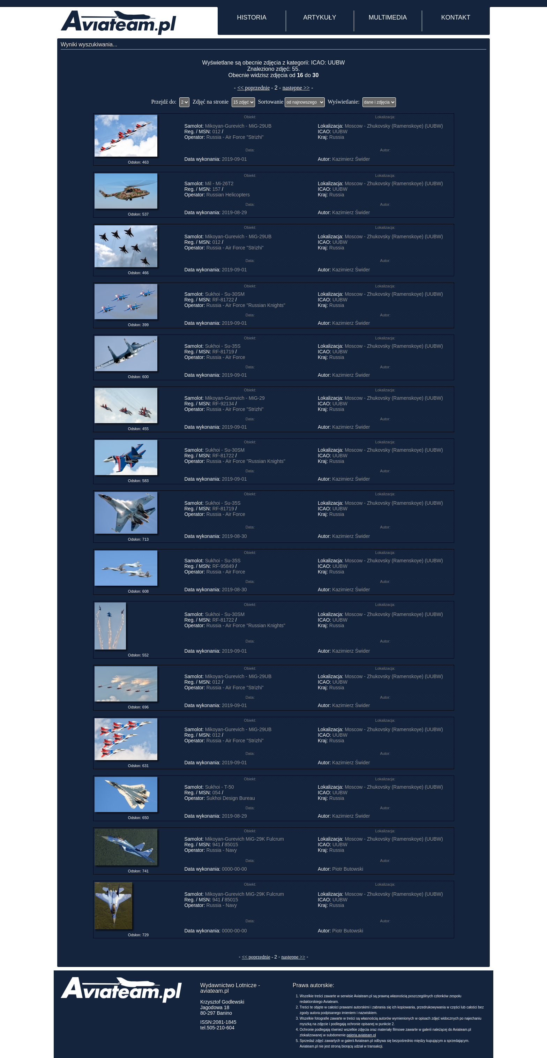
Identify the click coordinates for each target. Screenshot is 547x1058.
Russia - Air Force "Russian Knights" (246, 305)
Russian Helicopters (228, 194)
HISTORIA (252, 17)
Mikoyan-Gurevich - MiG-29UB (238, 126)
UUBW (339, 131)
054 (216, 792)
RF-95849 (223, 566)
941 (216, 844)
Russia (336, 137)
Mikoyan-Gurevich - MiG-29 (235, 398)
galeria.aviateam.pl (361, 1035)
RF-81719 (223, 351)
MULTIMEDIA (388, 17)
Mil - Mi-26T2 (219, 183)
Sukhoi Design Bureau (231, 798)
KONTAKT (456, 17)
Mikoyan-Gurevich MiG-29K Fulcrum (244, 839)
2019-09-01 (234, 159)
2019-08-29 (234, 212)
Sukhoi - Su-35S (223, 346)
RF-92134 (223, 403)
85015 (231, 844)
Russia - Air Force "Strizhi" (235, 137)
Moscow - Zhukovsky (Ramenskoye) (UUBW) (394, 126)
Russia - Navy (222, 850)
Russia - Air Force (226, 357)
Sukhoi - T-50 (219, 787)
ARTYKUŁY (319, 17)
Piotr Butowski (347, 869)
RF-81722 (223, 299)
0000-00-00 (234, 869)
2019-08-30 (234, 536)
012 (216, 131)
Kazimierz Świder (351, 159)
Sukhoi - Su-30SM (225, 294)
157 (216, 189)
